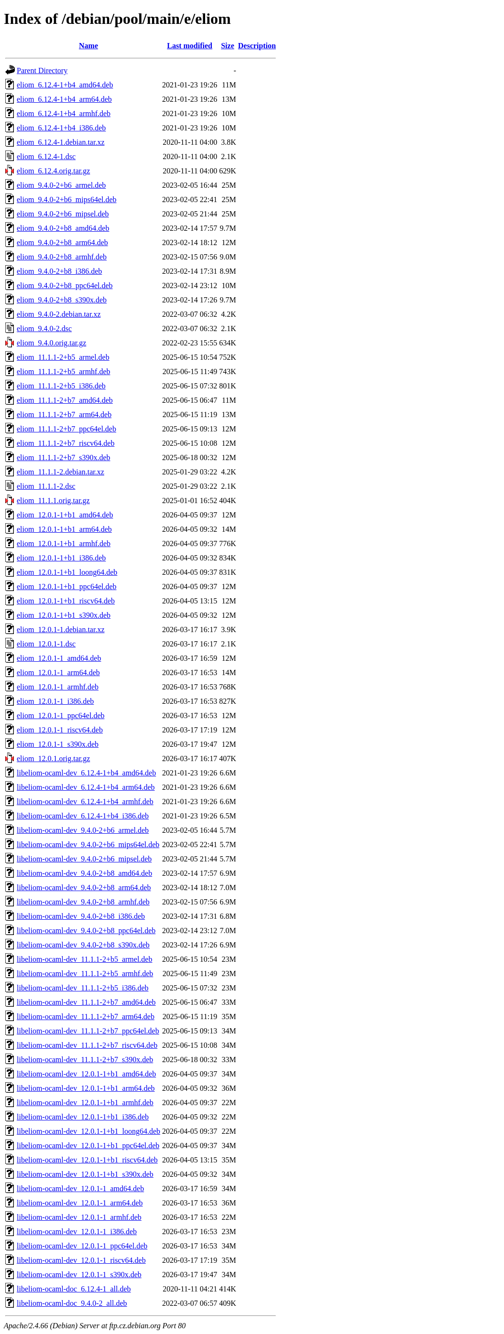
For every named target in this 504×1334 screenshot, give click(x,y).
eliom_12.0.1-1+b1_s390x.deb (63, 615)
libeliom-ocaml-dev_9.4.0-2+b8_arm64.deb (84, 887)
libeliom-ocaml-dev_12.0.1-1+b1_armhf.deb (85, 1102)
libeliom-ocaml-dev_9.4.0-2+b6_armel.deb (83, 830)
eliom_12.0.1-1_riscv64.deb (60, 730)
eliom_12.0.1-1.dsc (46, 644)
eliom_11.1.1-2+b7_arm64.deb (64, 414)
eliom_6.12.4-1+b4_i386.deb (61, 128)
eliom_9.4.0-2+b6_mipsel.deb (63, 214)
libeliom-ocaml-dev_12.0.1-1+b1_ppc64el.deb (88, 1145)
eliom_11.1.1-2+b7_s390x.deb (63, 457)
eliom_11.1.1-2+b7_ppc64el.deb (66, 429)
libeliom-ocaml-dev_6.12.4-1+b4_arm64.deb (86, 787)
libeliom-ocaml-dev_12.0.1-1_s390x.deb (79, 1274)
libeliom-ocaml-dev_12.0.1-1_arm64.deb (79, 1203)
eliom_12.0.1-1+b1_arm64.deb (64, 529)
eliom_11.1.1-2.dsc (46, 486)
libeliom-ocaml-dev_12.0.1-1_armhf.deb (79, 1217)
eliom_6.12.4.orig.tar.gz (53, 171)
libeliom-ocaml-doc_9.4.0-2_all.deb (72, 1303)
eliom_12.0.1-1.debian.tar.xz (61, 629)
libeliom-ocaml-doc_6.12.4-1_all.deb (74, 1289)
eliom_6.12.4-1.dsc (46, 156)
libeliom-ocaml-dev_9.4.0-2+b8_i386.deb (81, 916)
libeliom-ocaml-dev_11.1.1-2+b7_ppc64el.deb (88, 1031)
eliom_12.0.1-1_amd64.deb (59, 658)
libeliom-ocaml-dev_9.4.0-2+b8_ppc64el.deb (86, 930)
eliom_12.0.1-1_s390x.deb (58, 744)
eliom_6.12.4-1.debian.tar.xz (61, 142)
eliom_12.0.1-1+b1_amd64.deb (65, 515)
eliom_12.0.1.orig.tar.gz (53, 758)
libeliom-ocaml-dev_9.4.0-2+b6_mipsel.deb (84, 859)
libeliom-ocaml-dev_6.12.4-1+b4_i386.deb (83, 816)
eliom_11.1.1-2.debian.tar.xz (60, 472)
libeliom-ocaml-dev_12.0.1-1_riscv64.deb (81, 1260)
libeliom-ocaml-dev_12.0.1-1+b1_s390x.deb (85, 1174)
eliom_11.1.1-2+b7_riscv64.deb (65, 443)
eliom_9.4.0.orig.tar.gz (51, 343)
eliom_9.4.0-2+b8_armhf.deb (62, 257)
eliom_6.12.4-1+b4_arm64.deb (64, 99)
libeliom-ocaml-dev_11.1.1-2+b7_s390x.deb (85, 1059)
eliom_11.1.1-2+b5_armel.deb (63, 357)
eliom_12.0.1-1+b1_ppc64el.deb (67, 586)
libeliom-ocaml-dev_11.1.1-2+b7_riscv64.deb (87, 1045)
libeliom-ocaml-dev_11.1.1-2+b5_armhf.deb (85, 973)
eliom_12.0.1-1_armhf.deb (58, 687)
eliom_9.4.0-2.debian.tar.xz (59, 314)
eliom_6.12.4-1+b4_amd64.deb (65, 85)
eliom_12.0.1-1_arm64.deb (58, 672)
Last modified (189, 46)
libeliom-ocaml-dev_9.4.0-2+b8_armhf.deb (83, 902)
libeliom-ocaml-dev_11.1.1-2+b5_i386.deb (82, 988)
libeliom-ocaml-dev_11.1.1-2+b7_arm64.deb (85, 1016)
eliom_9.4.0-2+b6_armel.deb (61, 185)
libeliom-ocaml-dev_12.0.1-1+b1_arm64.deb (86, 1088)
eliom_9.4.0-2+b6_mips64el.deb (67, 199)
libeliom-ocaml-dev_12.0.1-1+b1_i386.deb (83, 1117)
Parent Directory (42, 70)
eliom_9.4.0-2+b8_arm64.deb (62, 242)
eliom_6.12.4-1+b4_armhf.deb (63, 113)
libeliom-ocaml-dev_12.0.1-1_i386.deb (77, 1231)
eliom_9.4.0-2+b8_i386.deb (59, 271)
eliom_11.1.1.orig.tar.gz (53, 500)
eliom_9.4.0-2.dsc (44, 328)
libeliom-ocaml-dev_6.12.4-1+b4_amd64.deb (86, 773)
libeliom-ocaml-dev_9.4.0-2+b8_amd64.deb (84, 873)
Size (227, 46)
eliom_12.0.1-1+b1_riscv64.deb (66, 601)
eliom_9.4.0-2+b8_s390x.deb (62, 300)
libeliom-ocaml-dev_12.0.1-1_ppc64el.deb (82, 1246)
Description (257, 46)
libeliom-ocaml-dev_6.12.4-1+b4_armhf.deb (85, 801)
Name (88, 46)
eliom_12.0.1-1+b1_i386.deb (61, 558)
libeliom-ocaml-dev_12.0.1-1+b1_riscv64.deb (87, 1160)
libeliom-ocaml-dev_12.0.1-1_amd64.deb (80, 1188)
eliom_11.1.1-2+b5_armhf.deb (63, 371)
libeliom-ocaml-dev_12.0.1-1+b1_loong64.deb (88, 1131)
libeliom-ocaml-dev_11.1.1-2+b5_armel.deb (84, 959)
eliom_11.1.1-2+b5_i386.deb (61, 386)
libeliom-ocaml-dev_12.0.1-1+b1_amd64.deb (86, 1074)
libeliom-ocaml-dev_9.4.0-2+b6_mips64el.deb (88, 844)
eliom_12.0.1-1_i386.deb (55, 701)
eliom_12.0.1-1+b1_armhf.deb (63, 543)
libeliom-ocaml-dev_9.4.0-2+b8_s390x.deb (83, 945)
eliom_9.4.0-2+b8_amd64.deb (63, 228)
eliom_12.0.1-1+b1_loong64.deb (67, 572)
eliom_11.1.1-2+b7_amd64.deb (65, 400)
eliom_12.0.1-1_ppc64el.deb (61, 715)
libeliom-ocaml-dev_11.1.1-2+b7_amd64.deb (86, 1002)
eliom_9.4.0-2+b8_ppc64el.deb (65, 285)
